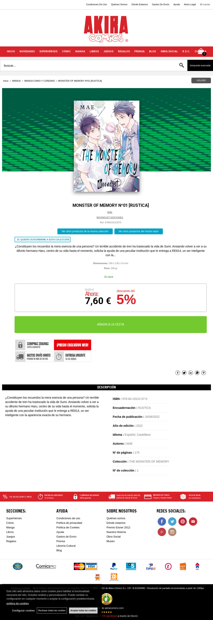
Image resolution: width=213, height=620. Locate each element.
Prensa (60, 541)
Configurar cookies (23, 610)
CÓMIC (66, 51)
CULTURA (200, 51)
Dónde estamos (115, 522)
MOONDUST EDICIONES (110, 217)
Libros (10, 532)
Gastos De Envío (160, 4)
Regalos (11, 541)
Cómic (10, 522)
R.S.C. (186, 51)
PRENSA (139, 51)
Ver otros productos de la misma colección (85, 231)
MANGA (80, 51)
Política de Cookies (67, 527)
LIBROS (94, 51)
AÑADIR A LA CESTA (110, 324)
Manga (10, 527)
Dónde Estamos (139, 4)
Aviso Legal (190, 4)
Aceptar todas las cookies (83, 610)
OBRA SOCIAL (169, 51)
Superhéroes (14, 518)
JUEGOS (108, 51)
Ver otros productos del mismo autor (139, 231)
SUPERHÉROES (48, 51)
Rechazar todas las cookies (52, 610)
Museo (110, 541)
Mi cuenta (205, 4)
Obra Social (113, 536)
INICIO (11, 51)
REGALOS (124, 51)
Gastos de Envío (66, 536)
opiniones (108, 616)
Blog (59, 550)
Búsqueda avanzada (200, 65)
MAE (109, 212)
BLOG (152, 51)
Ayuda (176, 4)
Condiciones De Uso (96, 4)
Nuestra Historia (116, 532)
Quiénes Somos (119, 4)
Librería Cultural (66, 545)
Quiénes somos (115, 518)
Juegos (10, 536)
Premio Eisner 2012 (118, 527)
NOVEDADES (27, 51)
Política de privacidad (69, 522)
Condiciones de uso (68, 518)
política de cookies (17, 603)
